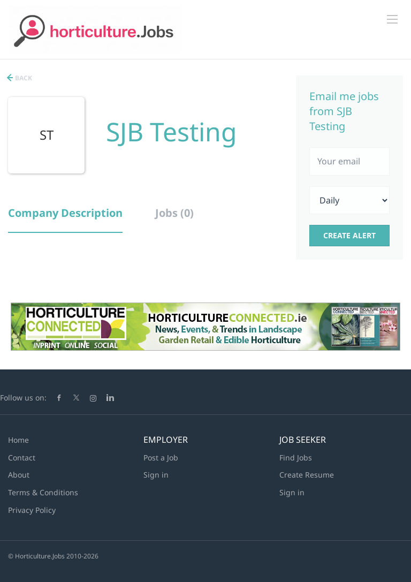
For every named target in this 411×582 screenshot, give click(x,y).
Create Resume (306, 475)
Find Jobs (295, 457)
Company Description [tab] (65, 213)
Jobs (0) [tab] (174, 213)
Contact (21, 457)
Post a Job (160, 457)
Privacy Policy (32, 510)
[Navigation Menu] (392, 19)
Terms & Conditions (43, 492)
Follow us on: (23, 397)
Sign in (156, 475)
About (18, 475)
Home (18, 440)
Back (22, 77)
